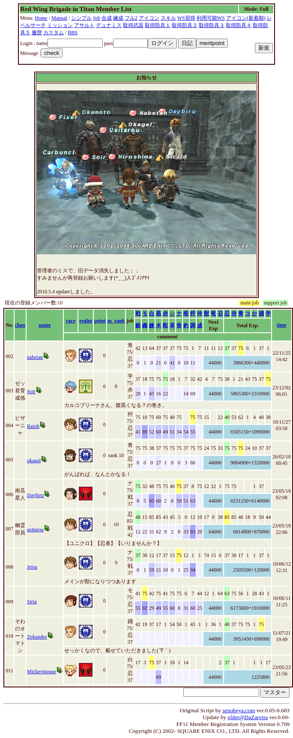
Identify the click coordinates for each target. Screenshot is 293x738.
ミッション (60, 25)
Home (41, 18)
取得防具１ (157, 25)
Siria (32, 602)
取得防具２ (184, 25)
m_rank (116, 321)
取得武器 (133, 25)
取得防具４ (238, 25)
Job (96, 18)
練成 (118, 18)
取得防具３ (211, 25)
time (282, 325)
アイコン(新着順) (246, 18)
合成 (107, 18)
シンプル (81, 18)
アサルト (84, 25)
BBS (73, 33)
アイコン (149, 18)
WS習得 (186, 18)
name (45, 325)
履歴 (37, 33)
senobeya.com (238, 710)
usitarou (35, 530)
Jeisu (32, 567)
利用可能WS (211, 18)
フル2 (131, 18)
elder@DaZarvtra (248, 717)
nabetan (35, 357)
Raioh (33, 426)
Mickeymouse (41, 672)
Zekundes (37, 637)
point (100, 321)
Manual (59, 18)
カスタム (53, 33)
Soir (31, 392)
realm (85, 321)
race (70, 321)
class (20, 325)
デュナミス (109, 25)
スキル (168, 18)
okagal (34, 461)
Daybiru (35, 495)
